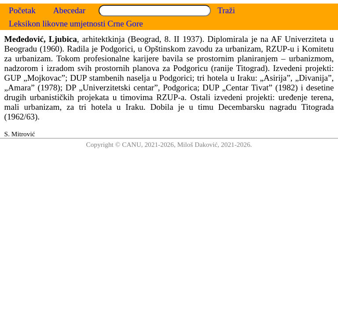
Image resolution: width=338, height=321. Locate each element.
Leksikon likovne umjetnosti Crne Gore (76, 23)
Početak (22, 10)
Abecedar (69, 10)
